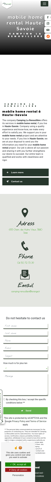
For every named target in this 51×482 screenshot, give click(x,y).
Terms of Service (38, 418)
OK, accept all (18, 464)
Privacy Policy (19, 418)
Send (28, 407)
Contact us (13, 181)
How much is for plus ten (15, 360)
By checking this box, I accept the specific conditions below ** (26, 398)
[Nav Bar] (44, 3)
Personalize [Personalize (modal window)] (18, 475)
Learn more (14, 172)
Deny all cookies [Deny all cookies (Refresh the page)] (18, 470)
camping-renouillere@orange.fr (25, 288)
